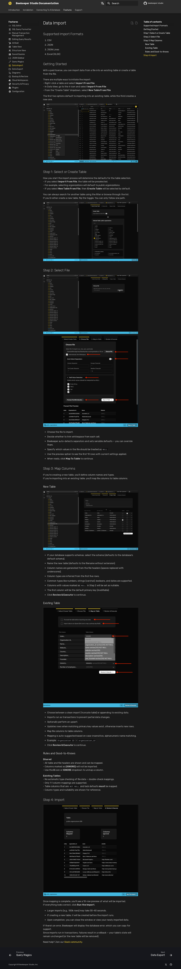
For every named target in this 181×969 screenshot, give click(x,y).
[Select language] (102, 3)
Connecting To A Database (48, 10)
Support (78, 10)
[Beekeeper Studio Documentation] (10, 3)
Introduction (14, 10)
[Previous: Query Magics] (21, 954)
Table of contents (153, 22)
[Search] (122, 3)
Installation (28, 10)
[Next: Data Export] (160, 954)
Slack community (73, 942)
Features (68, 10)
